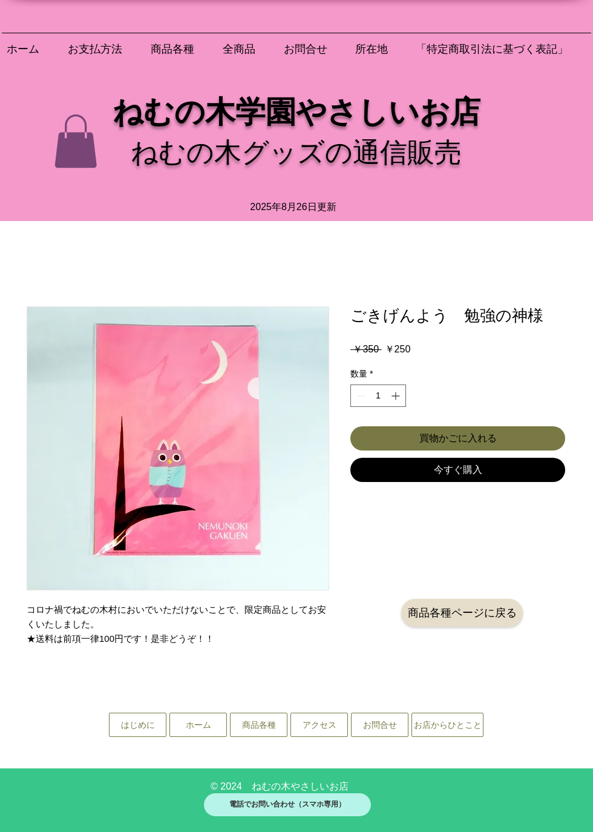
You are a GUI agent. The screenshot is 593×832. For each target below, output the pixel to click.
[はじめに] (137, 725)
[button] (75, 141)
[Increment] (396, 395)
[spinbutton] (378, 395)
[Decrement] (359, 395)
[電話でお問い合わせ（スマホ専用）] (287, 804)
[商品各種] (258, 725)
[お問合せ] (379, 725)
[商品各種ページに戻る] (462, 613)
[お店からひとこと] (447, 725)
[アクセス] (319, 725)
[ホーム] (198, 725)
